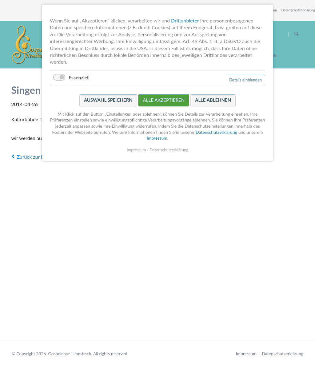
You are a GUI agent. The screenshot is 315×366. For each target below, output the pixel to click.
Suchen (296, 34)
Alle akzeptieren (164, 100)
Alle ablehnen (213, 100)
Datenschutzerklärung (298, 10)
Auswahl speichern (108, 100)
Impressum (246, 353)
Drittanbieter (185, 20)
